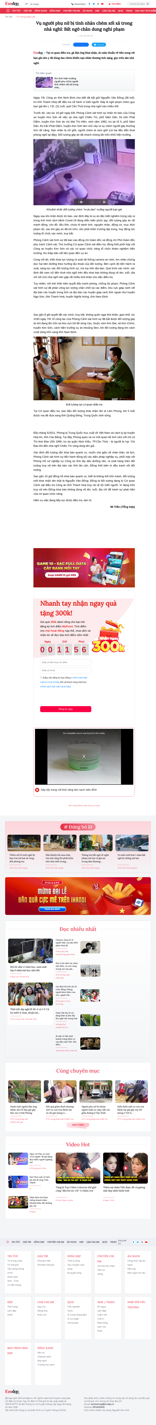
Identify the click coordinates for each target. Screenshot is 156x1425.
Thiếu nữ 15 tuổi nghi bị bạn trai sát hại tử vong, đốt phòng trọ (22, 858)
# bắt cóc (104, 1119)
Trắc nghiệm (73, 1306)
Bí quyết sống (74, 1273)
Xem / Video (105, 1302)
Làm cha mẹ (108, 10)
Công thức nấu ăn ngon (136, 1263)
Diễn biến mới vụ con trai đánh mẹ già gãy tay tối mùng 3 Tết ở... (130, 1109)
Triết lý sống (73, 1261)
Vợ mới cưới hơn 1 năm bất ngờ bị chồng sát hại (131, 857)
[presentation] (62, 696)
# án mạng (22, 868)
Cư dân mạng (14, 1285)
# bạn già (60, 978)
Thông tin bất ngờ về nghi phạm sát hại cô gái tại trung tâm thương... (95, 858)
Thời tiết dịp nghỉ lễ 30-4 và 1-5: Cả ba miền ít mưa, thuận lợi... (29, 1011)
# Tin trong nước (17, 1019)
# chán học (24, 977)
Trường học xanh (45, 1364)
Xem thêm (78, 1124)
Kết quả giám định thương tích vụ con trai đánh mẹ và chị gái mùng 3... (60, 1109)
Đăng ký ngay (66, 709)
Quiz (120, 10)
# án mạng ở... (132, 868)
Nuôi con (41, 1314)
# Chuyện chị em (63, 1001)
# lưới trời (73, 1051)
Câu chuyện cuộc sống (76, 1267)
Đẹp (97, 10)
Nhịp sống (102, 1323)
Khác (99, 1331)
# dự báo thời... (31, 1019)
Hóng (100, 1274)
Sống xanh (41, 10)
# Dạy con (14, 977)
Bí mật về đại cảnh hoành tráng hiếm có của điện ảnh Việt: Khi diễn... (66, 1040)
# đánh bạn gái (16, 1122)
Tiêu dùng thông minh (15, 1271)
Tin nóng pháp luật (25, 17)
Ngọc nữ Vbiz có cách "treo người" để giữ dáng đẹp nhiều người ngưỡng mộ (41, 1158)
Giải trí (28, 10)
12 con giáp (73, 1319)
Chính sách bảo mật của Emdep (55, 686)
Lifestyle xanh (44, 1356)
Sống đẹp (55, 10)
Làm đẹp (11, 1310)
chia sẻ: (66, 44)
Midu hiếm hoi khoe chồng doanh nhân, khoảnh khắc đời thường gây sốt (41, 1201)
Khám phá (12, 1277)
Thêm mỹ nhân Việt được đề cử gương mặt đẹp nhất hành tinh (124, 1189)
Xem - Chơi (12, 1281)
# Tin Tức (13, 868)
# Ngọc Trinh (108, 1200)
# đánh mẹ (69, 1119)
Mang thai (42, 1310)
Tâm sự (101, 1270)
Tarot (70, 1310)
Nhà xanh (42, 1360)
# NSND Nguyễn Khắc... (66, 954)
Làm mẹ (101, 1327)
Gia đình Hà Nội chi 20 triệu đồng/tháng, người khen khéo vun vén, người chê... (66, 990)
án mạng (34, 4)
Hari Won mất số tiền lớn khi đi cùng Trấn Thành (40, 1180)
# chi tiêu (60, 1004)
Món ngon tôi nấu (136, 1273)
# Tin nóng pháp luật (19, 1119)
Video (129, 10)
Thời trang (12, 1306)
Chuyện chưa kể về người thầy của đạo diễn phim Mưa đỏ (67, 943)
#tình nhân (83, 805)
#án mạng (73, 805)
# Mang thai (61, 1024)
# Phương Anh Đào (38, 1168)
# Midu (32, 1212)
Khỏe (10, 1314)
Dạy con (41, 1306)
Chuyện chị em (71, 10)
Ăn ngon (87, 10)
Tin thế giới (13, 1265)
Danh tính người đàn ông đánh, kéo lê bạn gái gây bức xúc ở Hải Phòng (23, 1109)
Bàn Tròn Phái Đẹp (17, 1350)
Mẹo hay (131, 1269)
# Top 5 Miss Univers (64, 1200)
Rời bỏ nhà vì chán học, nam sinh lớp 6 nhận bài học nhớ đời (28, 968)
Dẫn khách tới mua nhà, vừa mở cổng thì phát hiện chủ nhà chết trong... (59, 858)
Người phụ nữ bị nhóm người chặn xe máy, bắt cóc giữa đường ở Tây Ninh (96, 1109)
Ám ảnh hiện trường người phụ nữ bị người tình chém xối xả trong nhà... (66, 83)
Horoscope (72, 1323)
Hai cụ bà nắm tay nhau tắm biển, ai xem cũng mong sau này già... (67, 966)
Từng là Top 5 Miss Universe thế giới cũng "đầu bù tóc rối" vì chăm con (76, 1189)
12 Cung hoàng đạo (77, 1314)
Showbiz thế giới (45, 1265)
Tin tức (16, 10)
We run (41, 1352)
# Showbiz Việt (62, 951)
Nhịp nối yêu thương (136, 1304)
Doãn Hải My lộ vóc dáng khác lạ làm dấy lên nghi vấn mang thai (66, 1016)
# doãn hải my (62, 1027)
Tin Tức (8, 17)
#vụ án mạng (94, 805)
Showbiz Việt (43, 1261)
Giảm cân (102, 1314)
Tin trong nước (14, 1261)
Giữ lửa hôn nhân (106, 1266)
